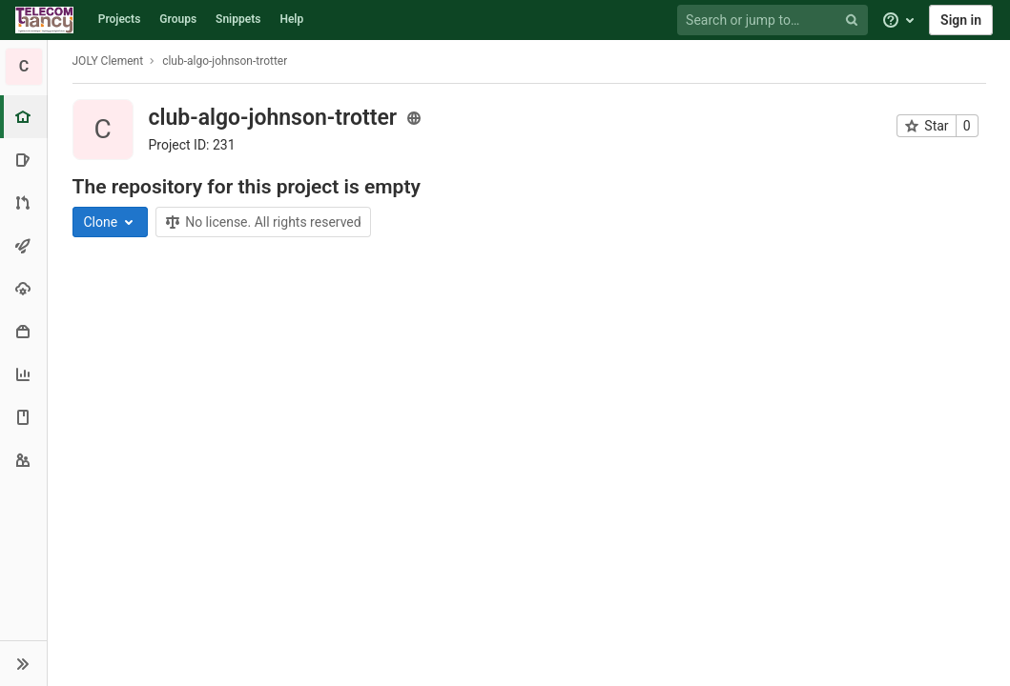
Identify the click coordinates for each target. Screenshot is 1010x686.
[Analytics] (23, 374)
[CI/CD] (23, 245)
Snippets (238, 19)
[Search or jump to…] (775, 20)
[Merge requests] (23, 202)
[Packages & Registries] (23, 331)
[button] (23, 663)
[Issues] (23, 159)
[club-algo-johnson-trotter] (24, 66)
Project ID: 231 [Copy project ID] (192, 144)
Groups (177, 19)
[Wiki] (23, 416)
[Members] (23, 459)
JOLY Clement (108, 61)
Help (291, 19)
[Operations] (23, 288)
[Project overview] (25, 116)
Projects (119, 19)
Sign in (960, 20)
